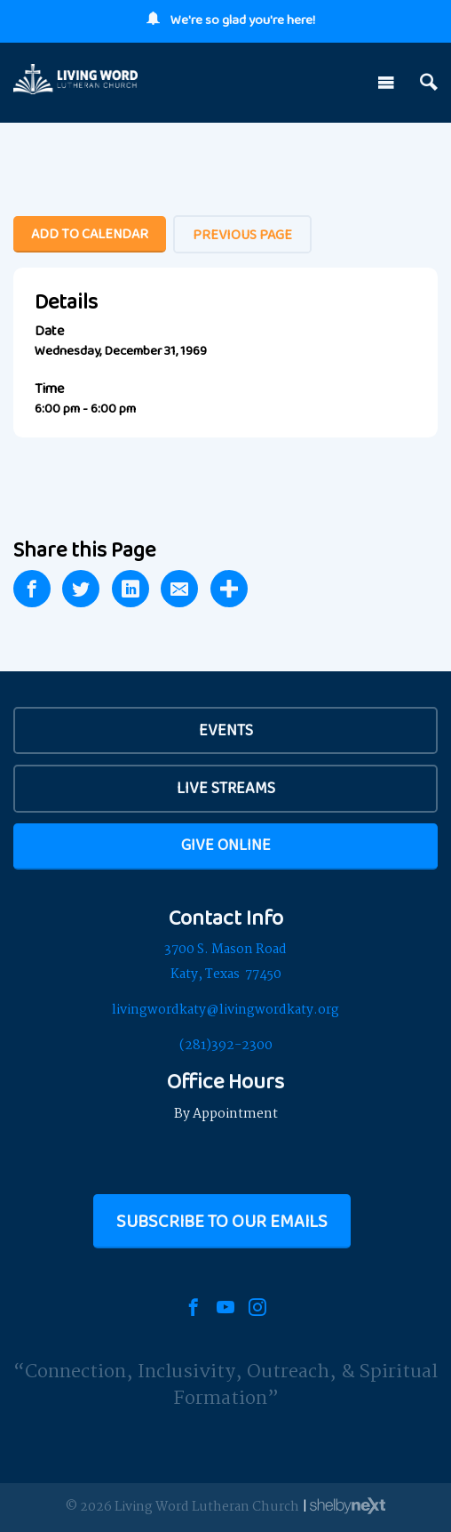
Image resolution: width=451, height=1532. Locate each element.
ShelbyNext (347, 1506)
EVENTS (226, 730)
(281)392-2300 (226, 1045)
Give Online (226, 844)
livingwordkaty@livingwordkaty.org (225, 1010)
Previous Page (242, 234)
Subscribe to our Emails (222, 1220)
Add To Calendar (89, 233)
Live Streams (226, 787)
